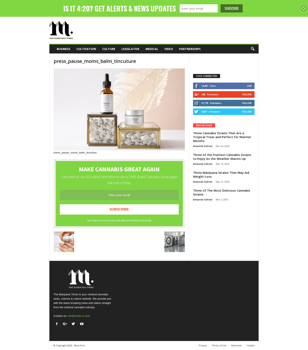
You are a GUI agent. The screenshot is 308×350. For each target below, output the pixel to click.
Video (168, 49)
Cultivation (86, 49)
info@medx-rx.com (79, 315)
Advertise (236, 345)
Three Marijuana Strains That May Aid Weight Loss (221, 174)
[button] (252, 48)
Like (249, 85)
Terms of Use (219, 345)
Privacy (203, 345)
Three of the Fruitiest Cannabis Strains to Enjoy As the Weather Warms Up (222, 157)
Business (63, 49)
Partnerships (190, 49)
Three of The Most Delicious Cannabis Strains (221, 192)
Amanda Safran (203, 146)
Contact (250, 345)
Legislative (130, 49)
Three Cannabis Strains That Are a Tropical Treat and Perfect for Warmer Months (222, 137)
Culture (108, 49)
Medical (151, 49)
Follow (247, 94)
